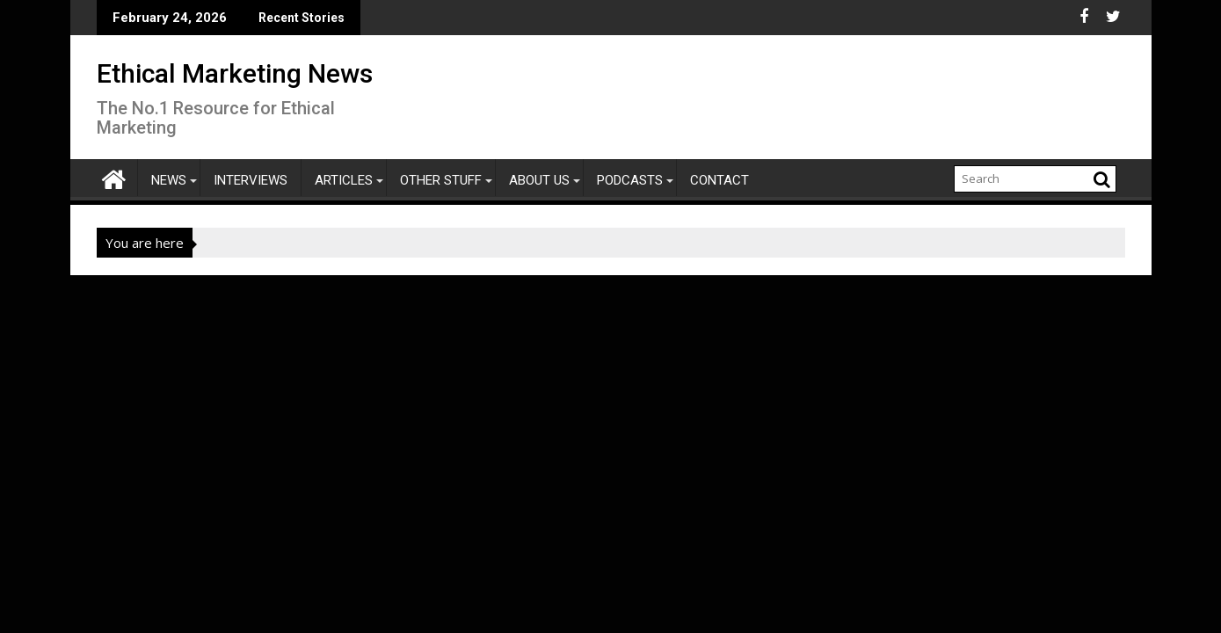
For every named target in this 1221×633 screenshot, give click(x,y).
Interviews (250, 180)
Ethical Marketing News (235, 73)
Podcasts (630, 180)
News (168, 180)
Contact (719, 180)
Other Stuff (441, 180)
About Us (539, 180)
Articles (344, 180)
